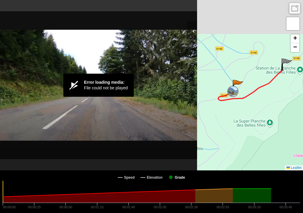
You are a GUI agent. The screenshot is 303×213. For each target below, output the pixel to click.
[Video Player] (98, 85)
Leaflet (294, 168)
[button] (237, 86)
